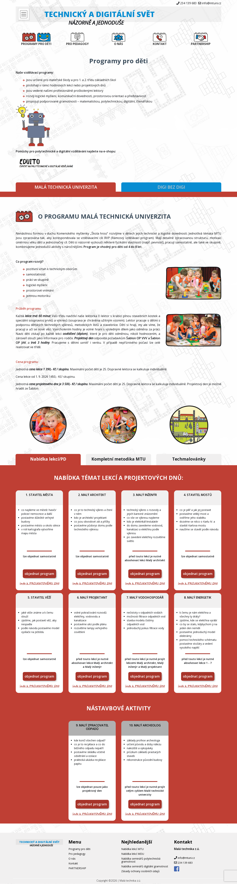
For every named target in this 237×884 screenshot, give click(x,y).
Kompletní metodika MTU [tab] (118, 459)
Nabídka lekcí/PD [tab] (48, 459)
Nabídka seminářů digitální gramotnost (144, 866)
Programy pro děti (36, 44)
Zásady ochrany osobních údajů (140, 871)
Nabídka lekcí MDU (132, 854)
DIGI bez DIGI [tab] (171, 187)
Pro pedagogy (77, 44)
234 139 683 (188, 3)
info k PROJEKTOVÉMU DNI (39, 584)
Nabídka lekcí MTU (132, 849)
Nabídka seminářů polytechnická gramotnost (140, 860)
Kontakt (159, 44)
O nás (118, 44)
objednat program (39, 574)
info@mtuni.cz (211, 3)
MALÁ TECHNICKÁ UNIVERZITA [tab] (65, 187)
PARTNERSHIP (201, 44)
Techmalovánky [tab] (188, 459)
